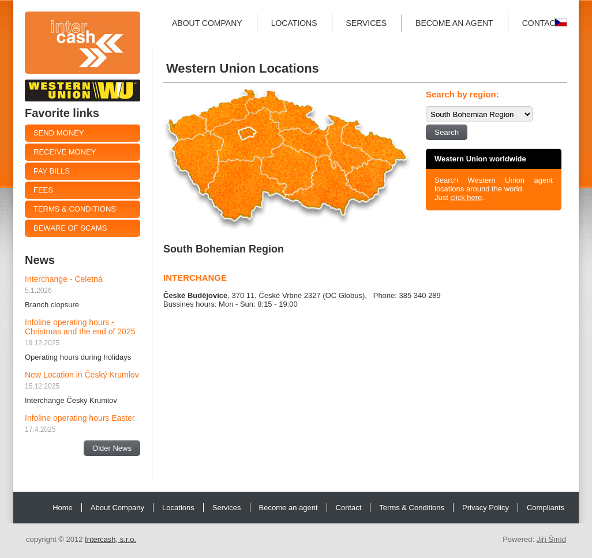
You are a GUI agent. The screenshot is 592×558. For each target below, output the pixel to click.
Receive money (64, 152)
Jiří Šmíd (551, 539)
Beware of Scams (70, 228)
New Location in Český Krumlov (82, 374)
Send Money (58, 133)
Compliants (545, 507)
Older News (112, 448)
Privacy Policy (485, 507)
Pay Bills (51, 171)
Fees (43, 190)
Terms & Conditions (74, 209)
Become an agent (454, 23)
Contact (541, 23)
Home (63, 507)
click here (466, 197)
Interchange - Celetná (64, 279)
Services (366, 23)
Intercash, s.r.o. (110, 539)
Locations (294, 23)
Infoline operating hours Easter (80, 418)
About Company (207, 23)
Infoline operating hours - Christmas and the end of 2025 (80, 327)
